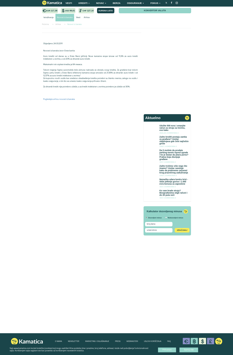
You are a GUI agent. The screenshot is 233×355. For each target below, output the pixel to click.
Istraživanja (49, 18)
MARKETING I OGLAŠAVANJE (97, 341)
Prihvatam (167, 350)
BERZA (116, 3)
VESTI (69, 3)
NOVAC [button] (101, 3)
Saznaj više (189, 350)
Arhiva (87, 18)
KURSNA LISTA (106, 11)
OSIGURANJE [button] (135, 3)
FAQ (169, 341)
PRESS (117, 341)
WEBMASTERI (132, 341)
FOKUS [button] (155, 3)
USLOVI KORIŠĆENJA (152, 341)
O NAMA (58, 341)
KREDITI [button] (84, 3)
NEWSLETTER (73, 341)
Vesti (78, 18)
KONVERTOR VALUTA (155, 10)
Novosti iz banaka (65, 18)
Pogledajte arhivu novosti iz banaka (59, 99)
